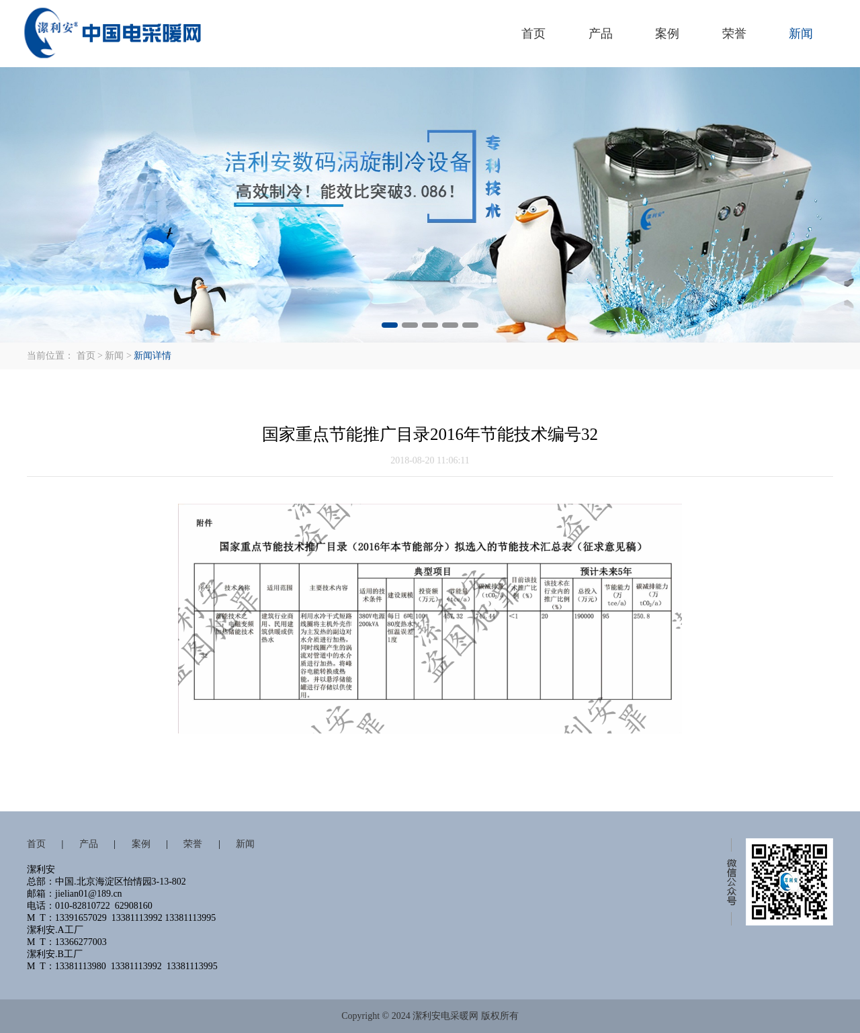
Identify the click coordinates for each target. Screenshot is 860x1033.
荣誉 (734, 33)
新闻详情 (152, 356)
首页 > (90, 356)
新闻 (801, 33)
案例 (667, 33)
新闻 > (118, 356)
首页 (533, 33)
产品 (601, 33)
